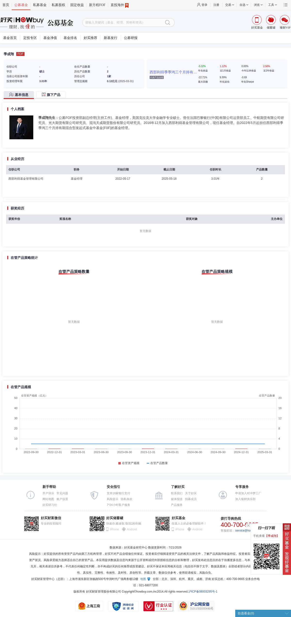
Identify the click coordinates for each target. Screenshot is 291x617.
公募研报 (130, 38)
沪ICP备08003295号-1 (203, 591)
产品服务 (177, 505)
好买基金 (178, 518)
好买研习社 (49, 505)
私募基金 (40, 5)
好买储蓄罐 (114, 518)
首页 (5, 5)
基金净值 (50, 38)
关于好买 (191, 493)
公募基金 (21, 5)
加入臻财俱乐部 (245, 499)
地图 (143, 579)
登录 (204, 5)
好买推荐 (90, 38)
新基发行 (110, 38)
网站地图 (48, 499)
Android (132, 529)
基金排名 (70, 38)
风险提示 (112, 499)
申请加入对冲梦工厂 (248, 493)
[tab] (20, 95)
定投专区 (30, 38)
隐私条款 (126, 499)
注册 (216, 5)
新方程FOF (97, 5)
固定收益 (77, 5)
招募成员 (191, 499)
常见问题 (62, 493)
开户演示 (48, 493)
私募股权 (58, 5)
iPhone (114, 529)
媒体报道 (177, 499)
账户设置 (62, 499)
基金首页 (10, 38)
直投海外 (120, 5)
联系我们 (177, 493)
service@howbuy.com (249, 530)
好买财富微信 (51, 518)
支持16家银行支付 (118, 493)
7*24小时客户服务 (118, 505)
